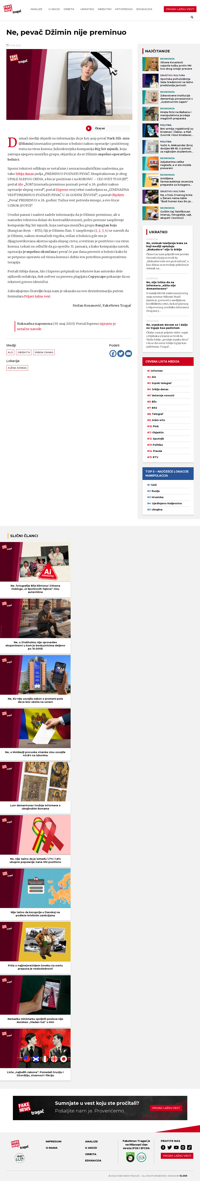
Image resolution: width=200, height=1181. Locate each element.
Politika (158, 444)
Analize (36, 9)
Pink (156, 426)
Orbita (69, 9)
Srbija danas (25, 174)
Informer (157, 370)
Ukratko (87, 9)
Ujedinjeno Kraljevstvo (167, 503)
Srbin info (158, 420)
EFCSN (145, 1148)
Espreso (62, 190)
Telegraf (157, 414)
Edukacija (144, 9)
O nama (52, 1147)
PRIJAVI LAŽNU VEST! (180, 9)
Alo (20, 184)
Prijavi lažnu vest (37, 296)
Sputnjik (158, 438)
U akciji (54, 9)
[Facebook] (113, 353)
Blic (154, 401)
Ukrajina (157, 509)
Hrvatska (157, 497)
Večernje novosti (163, 395)
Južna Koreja (17, 367)
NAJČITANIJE (157, 51)
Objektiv (118, 195)
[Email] (128, 353)
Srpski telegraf (162, 383)
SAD (154, 484)
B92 (154, 407)
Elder (183, 1175)
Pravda (157, 451)
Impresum (53, 1141)
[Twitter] (120, 353)
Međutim (104, 9)
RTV (155, 457)
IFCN (135, 1148)
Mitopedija (124, 9)
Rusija (156, 491)
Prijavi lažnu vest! (177, 1155)
